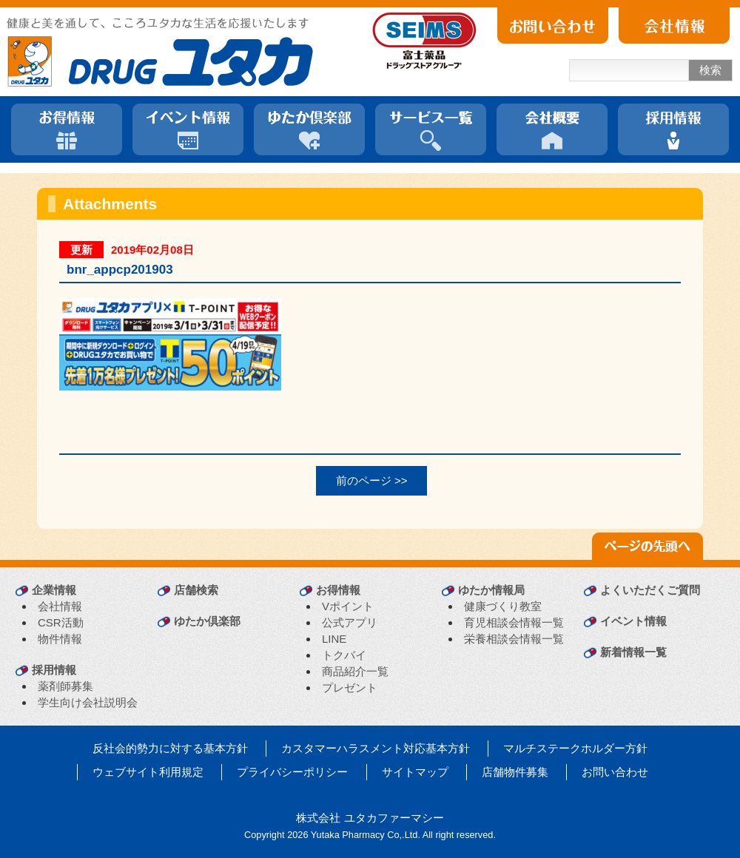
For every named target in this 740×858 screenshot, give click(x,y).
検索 (710, 70)
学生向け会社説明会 (88, 702)
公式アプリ (349, 622)
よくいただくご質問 (650, 590)
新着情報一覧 (633, 652)
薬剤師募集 (65, 686)
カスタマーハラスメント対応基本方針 (375, 748)
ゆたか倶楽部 (207, 621)
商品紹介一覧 (355, 671)
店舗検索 (196, 590)
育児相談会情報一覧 (514, 622)
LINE (334, 638)
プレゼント (349, 687)
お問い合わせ (615, 772)
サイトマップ (415, 772)
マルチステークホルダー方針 (575, 748)
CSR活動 (61, 622)
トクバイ (344, 655)
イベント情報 (633, 621)
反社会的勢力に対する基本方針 (170, 748)
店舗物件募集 (515, 772)
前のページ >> (372, 480)
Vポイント (348, 606)
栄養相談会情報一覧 (514, 638)
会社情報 (60, 606)
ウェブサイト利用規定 (148, 772)
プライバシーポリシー (292, 772)
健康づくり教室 (503, 606)
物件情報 (60, 638)
